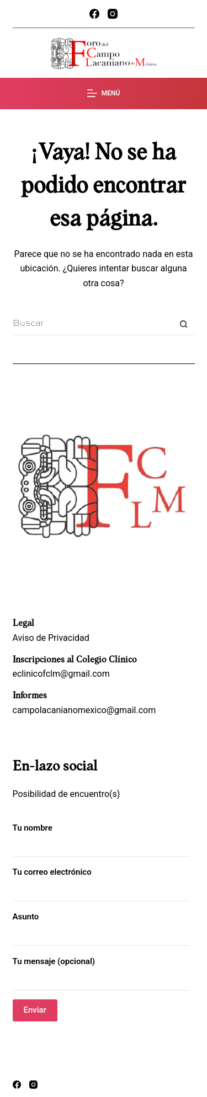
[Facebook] (94, 14)
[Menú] (103, 93)
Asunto (101, 926)
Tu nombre (101, 837)
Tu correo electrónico (101, 881)
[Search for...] (93, 324)
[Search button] (184, 324)
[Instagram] (113, 14)
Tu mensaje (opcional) (101, 970)
